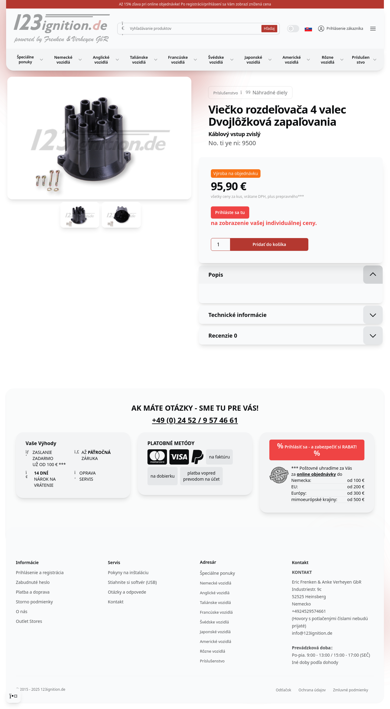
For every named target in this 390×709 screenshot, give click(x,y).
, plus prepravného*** (285, 196)
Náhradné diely (270, 92)
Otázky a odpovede (127, 592)
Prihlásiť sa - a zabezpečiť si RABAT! (316, 449)
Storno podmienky (34, 602)
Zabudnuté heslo (33, 582)
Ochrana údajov (312, 690)
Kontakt (115, 602)
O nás (21, 611)
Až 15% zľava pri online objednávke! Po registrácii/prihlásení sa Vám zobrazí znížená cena (195, 4)
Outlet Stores (29, 621)
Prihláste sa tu (230, 212)
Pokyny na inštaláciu (128, 572)
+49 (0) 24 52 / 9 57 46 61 (195, 420)
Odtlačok (283, 690)
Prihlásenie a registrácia (40, 572)
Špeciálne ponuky (30, 59)
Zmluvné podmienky (350, 690)
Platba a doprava (33, 592)
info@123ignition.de (312, 633)
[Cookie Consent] (13, 695)
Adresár (208, 562)
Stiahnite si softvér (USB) (132, 582)
